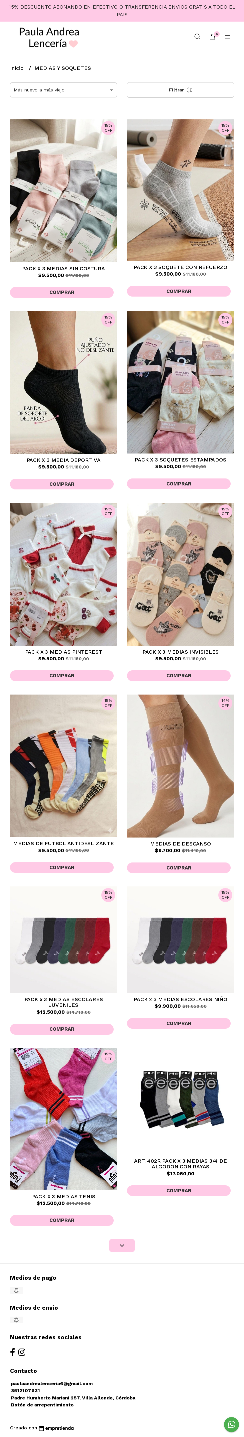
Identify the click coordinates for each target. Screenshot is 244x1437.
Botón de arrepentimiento (42, 1404)
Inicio (17, 68)
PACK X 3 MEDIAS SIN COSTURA (63, 268)
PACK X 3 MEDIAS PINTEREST (63, 652)
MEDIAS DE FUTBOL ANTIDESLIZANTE (63, 843)
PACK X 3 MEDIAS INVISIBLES (180, 652)
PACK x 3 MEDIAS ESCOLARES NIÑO (180, 999)
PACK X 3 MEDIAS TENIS (63, 1196)
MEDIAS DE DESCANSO (180, 844)
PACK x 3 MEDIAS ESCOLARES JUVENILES (63, 1002)
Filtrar (180, 90)
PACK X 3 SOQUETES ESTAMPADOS (180, 460)
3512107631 (25, 1390)
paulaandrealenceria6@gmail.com (52, 1383)
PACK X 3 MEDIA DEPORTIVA (64, 460)
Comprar (61, 292)
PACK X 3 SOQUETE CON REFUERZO (180, 267)
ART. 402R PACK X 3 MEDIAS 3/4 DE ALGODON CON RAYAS (180, 1164)
